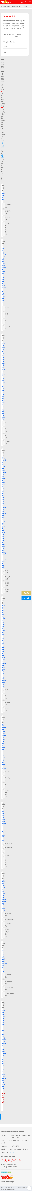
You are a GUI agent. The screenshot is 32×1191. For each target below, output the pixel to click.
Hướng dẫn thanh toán (9, 1167)
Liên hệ (11, 1152)
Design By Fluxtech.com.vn (8, 1189)
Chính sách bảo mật (8, 1164)
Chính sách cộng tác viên (24, 1187)
